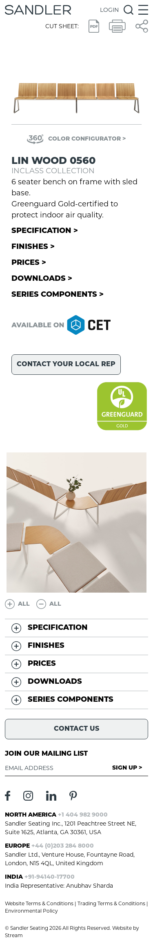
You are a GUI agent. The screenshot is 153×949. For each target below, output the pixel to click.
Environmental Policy (31, 911)
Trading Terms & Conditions (111, 903)
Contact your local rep (66, 364)
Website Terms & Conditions (39, 903)
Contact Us (76, 729)
